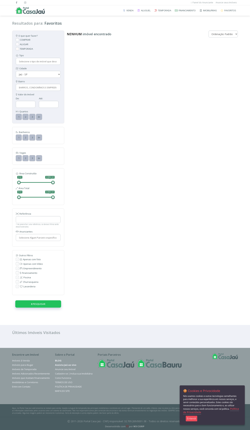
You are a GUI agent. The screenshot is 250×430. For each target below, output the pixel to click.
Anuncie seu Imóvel (65, 369)
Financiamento (28, 272)
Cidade (21, 68)
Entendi (191, 418)
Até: (41, 98)
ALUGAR (24, 44)
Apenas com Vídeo (31, 263)
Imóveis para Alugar (22, 364)
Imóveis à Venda (21, 360)
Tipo (20, 55)
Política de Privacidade (68, 386)
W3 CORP (138, 426)
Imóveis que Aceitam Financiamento (31, 377)
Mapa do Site (62, 391)
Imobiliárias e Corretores (25, 382)
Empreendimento (31, 268)
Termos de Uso (63, 382)
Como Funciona (63, 377)
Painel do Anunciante (202, 2)
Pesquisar (38, 304)
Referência (23, 213)
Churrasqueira (29, 281)
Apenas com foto (30, 259)
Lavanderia (27, 286)
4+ (39, 116)
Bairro (20, 81)
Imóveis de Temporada (24, 369)
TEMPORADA (26, 48)
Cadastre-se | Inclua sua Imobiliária (74, 373)
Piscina (25, 277)
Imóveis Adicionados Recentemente (31, 373)
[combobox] (38, 61)
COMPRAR (25, 39)
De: (17, 98)
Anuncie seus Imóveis (226, 2)
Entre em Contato (21, 386)
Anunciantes (24, 231)
